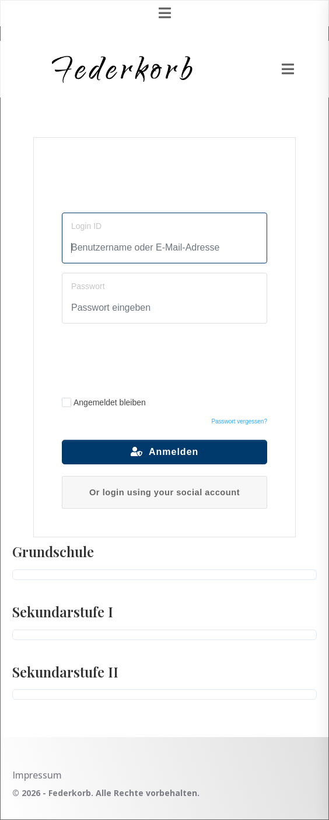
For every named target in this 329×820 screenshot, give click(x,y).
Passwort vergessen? (239, 421)
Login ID (86, 226)
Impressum (37, 775)
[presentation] (165, 358)
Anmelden (165, 452)
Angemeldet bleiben (104, 402)
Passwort (88, 286)
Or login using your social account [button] (164, 492)
